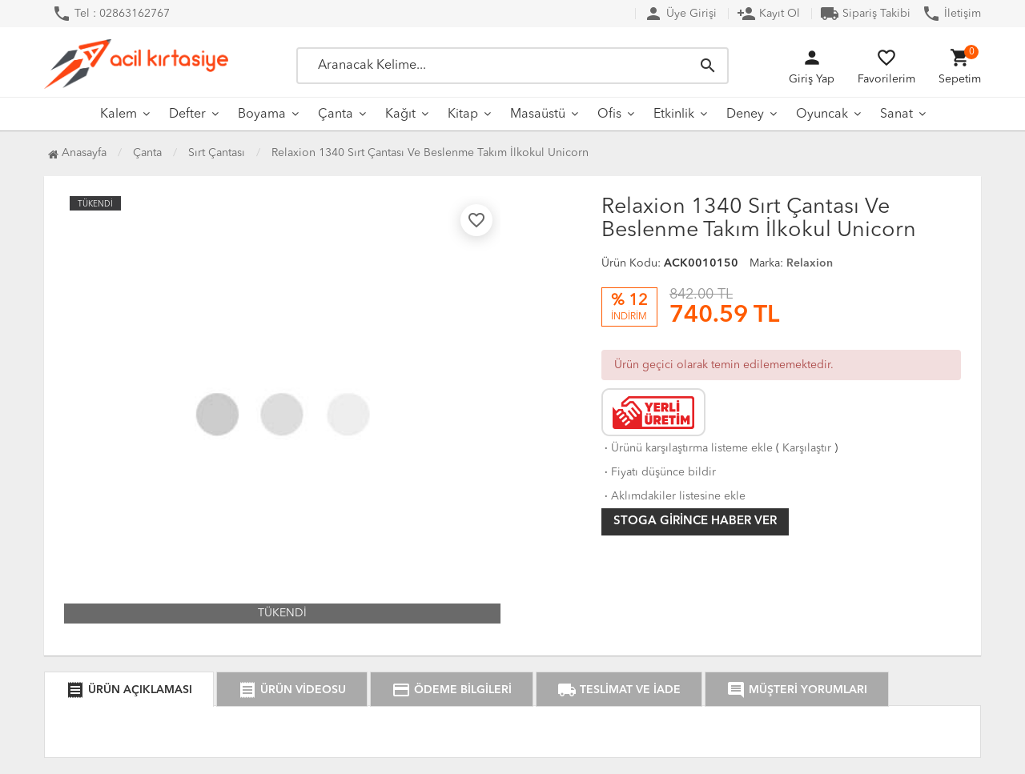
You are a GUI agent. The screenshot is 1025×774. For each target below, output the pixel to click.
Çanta (335, 114)
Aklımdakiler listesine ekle (673, 496)
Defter (187, 114)
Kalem (118, 114)
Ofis (609, 114)
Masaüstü (537, 114)
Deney (745, 114)
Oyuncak (822, 114)
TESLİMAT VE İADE (619, 690)
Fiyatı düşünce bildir (658, 472)
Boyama (262, 114)
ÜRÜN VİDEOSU (292, 690)
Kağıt (400, 114)
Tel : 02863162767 (111, 13)
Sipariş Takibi (865, 13)
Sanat (896, 114)
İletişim (951, 13)
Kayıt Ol (768, 13)
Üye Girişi (680, 13)
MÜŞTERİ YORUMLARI (796, 690)
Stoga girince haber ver (695, 521)
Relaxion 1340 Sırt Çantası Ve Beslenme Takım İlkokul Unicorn (430, 152)
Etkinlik (673, 114)
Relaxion (809, 263)
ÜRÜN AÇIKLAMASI (129, 690)
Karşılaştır (806, 448)
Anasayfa (77, 152)
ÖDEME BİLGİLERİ (452, 690)
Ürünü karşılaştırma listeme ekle (687, 448)
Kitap (463, 114)
